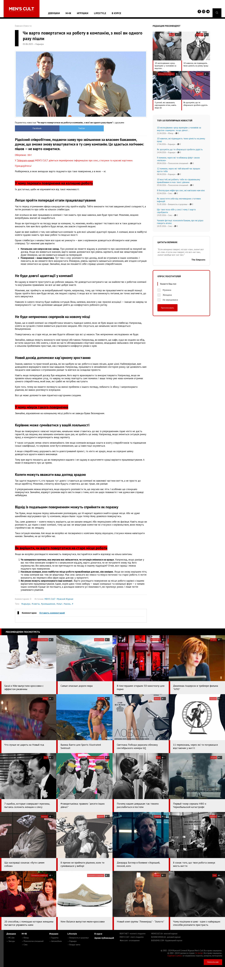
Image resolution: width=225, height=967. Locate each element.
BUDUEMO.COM (166, 940)
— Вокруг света (73, 944)
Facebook (31, 128)
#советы (36, 603)
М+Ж (68, 13)
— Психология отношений (32, 941)
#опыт (59, 603)
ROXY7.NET (133, 933)
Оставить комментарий (52, 612)
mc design (199, 953)
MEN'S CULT (132, 937)
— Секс (25, 944)
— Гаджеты (54, 938)
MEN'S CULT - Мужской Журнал (59, 599)
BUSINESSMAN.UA (166, 937)
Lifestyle (100, 13)
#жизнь (67, 603)
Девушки (54, 13)
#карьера (25, 603)
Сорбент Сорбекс (174, 955)
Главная (18, 25)
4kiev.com (129, 940)
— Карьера (71, 941)
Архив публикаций (104, 937)
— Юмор (25, 938)
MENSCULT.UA (164, 933)
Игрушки (82, 13)
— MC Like (10, 938)
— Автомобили (55, 941)
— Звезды (10, 941)
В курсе (116, 13)
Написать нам (213, 962)
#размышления (48, 603)
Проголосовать (167, 307)
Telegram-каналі (25, 160)
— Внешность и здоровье (78, 938)
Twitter (64, 128)
